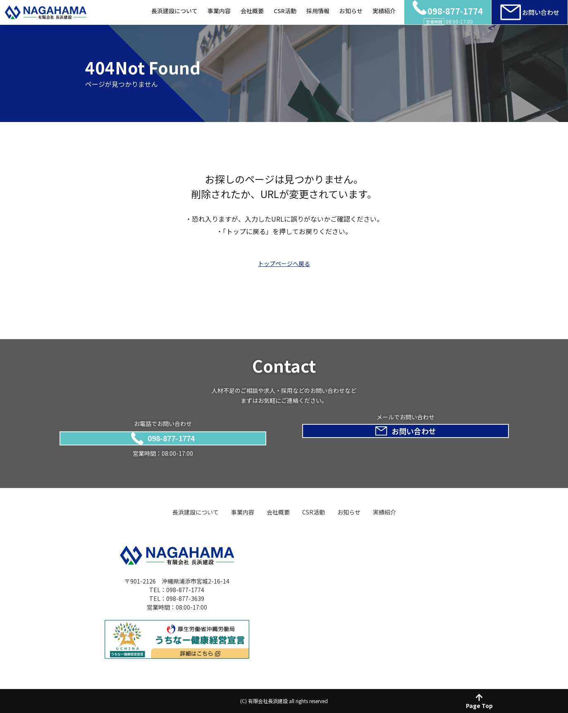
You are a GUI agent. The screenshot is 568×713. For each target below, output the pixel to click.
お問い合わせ (529, 12)
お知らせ (351, 11)
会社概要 (252, 11)
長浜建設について (174, 11)
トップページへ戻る (284, 264)
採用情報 (317, 11)
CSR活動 (285, 11)
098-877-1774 (162, 437)
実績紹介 (384, 11)
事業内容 (219, 11)
